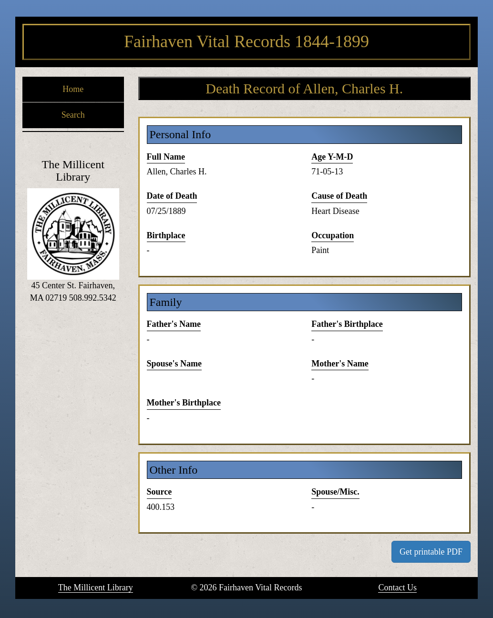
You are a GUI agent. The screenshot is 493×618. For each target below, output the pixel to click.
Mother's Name (339, 363)
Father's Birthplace (346, 324)
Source (159, 491)
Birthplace (166, 235)
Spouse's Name (174, 363)
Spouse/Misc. (335, 491)
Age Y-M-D (332, 157)
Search (73, 115)
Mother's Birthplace (184, 402)
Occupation (332, 235)
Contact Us (397, 587)
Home (72, 89)
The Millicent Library (95, 587)
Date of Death (172, 196)
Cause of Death (339, 196)
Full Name (166, 157)
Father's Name (174, 324)
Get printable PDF (431, 552)
